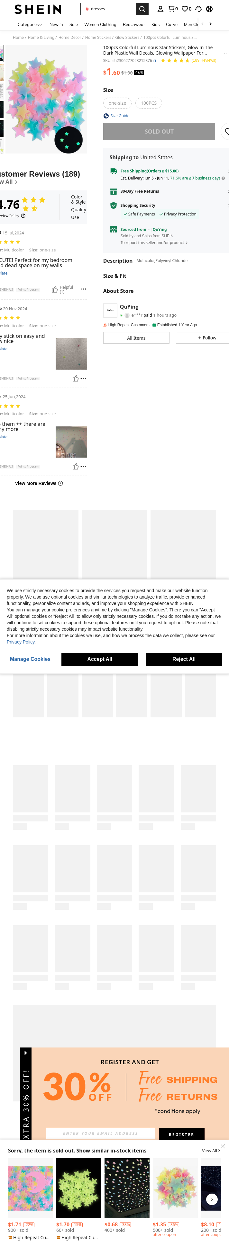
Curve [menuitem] (172, 24)
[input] (100, 1133)
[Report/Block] (83, 289)
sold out (159, 131)
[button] (108, 9)
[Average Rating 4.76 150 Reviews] (188, 61)
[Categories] (30, 24)
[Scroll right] (210, 24)
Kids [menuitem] (155, 24)
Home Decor (70, 37)
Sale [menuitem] (73, 24)
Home (18, 37)
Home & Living (41, 37)
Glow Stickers (127, 37)
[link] (173, 9)
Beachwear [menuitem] (134, 24)
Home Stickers (98, 37)
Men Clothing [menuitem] (197, 24)
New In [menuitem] (56, 24)
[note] (30, 1237)
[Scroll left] (202, 24)
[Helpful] (55, 290)
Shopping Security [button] (138, 205)
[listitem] (30, 1199)
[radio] (117, 103)
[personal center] (160, 9)
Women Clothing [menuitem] (100, 24)
